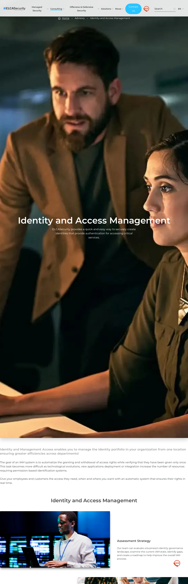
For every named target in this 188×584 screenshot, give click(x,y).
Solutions (107, 8)
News (119, 8)
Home (65, 18)
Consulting (57, 8)
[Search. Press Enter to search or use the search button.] (164, 9)
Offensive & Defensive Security (85, 9)
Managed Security (40, 9)
